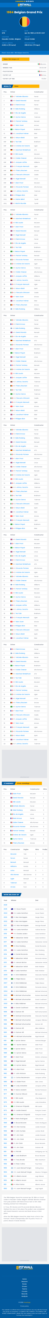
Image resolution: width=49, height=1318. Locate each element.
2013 (5, 958)
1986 (5, 1061)
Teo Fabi (18, 142)
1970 (5, 1119)
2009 (5, 975)
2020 (5, 930)
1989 (5, 1049)
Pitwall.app (27, 1302)
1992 (5, 1036)
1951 (5, 1184)
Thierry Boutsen (21, 170)
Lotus (12, 870)
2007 (5, 983)
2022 (5, 921)
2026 (5, 905)
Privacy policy (24, 1306)
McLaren (13, 854)
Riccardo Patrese (22, 187)
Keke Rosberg (20, 109)
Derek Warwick (21, 101)
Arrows (12, 887)
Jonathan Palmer (22, 133)
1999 (5, 1008)
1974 (5, 1106)
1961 (5, 1151)
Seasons (24, 1281)
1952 (5, 1180)
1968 (5, 1123)
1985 (5, 1065)
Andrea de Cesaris (23, 146)
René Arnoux (20, 105)
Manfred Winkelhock (23, 150)
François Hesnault (22, 166)
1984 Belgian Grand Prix (22, 53)
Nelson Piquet (20, 129)
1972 (5, 1114)
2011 (5, 967)
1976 (5, 1098)
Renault (13, 862)
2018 (5, 938)
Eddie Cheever (21, 158)
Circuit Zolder (30, 39)
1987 (5, 1057)
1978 (5, 1090)
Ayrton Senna (21, 117)
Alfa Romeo (14, 875)
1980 (5, 1082)
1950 (5, 1188)
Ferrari (12, 858)
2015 (5, 950)
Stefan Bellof (20, 199)
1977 (5, 1094)
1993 (5, 1032)
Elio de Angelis (21, 113)
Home (24, 1279)
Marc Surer (20, 125)
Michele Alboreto (22, 96)
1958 (5, 1160)
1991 (5, 1041)
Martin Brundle (20, 203)
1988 (5, 1053)
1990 (5, 1045)
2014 (5, 954)
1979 (5, 1086)
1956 (5, 1164)
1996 (5, 1020)
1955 (5, 1168)
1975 (5, 1102)
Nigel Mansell (20, 179)
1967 (5, 1127)
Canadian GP (20, 1)
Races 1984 (10, 53)
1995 (5, 1024)
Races (24, 1284)
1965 (5, 1135)
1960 (5, 1156)
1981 (5, 1077)
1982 (5, 1073)
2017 (5, 942)
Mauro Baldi (20, 138)
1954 (5, 1172)
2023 (5, 917)
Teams (24, 1289)
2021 (5, 925)
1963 (5, 1143)
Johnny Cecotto (22, 191)
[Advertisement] (25, 763)
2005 (5, 987)
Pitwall (4, 53)
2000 (5, 1004)
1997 (5, 1016)
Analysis (25, 1296)
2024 (5, 913)
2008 (5, 979)
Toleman (13, 883)
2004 (5, 991)
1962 (5, 1147)
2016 (5, 946)
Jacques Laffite (21, 162)
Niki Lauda (19, 154)
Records (24, 1294)
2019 (5, 934)
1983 (5, 1069)
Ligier (12, 879)
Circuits (24, 1291)
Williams (13, 866)
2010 (5, 971)
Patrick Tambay (21, 121)
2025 (5, 909)
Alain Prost (19, 183)
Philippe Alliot (20, 195)
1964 (5, 1139)
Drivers (24, 1286)
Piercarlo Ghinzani (23, 175)
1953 (5, 1176)
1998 (5, 1012)
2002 (5, 995)
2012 (5, 962)
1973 (5, 1110)
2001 (5, 999)
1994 (5, 1028)
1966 (5, 1131)
